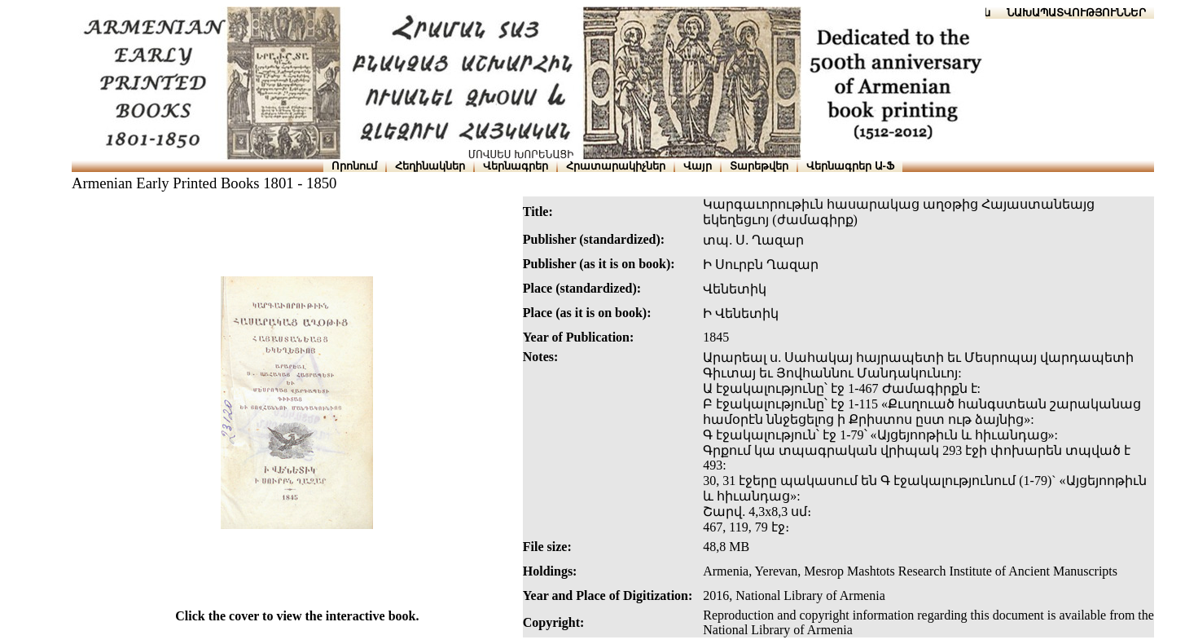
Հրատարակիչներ (615, 166)
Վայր (697, 166)
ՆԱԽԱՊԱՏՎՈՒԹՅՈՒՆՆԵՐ (1076, 13)
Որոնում (354, 166)
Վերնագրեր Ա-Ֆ (850, 166)
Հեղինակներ (430, 166)
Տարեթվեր (759, 166)
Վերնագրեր (515, 166)
